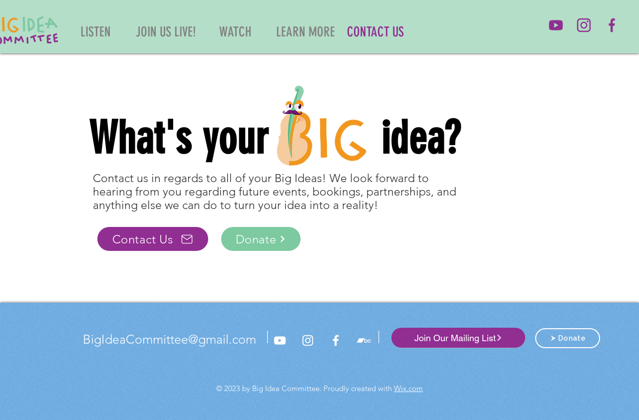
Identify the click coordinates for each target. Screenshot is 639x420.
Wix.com (408, 388)
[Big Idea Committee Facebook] (335, 340)
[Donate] (261, 239)
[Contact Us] (152, 239)
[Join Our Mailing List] (458, 338)
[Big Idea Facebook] (612, 25)
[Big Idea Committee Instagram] (584, 25)
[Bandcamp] (363, 340)
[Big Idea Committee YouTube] (556, 25)
